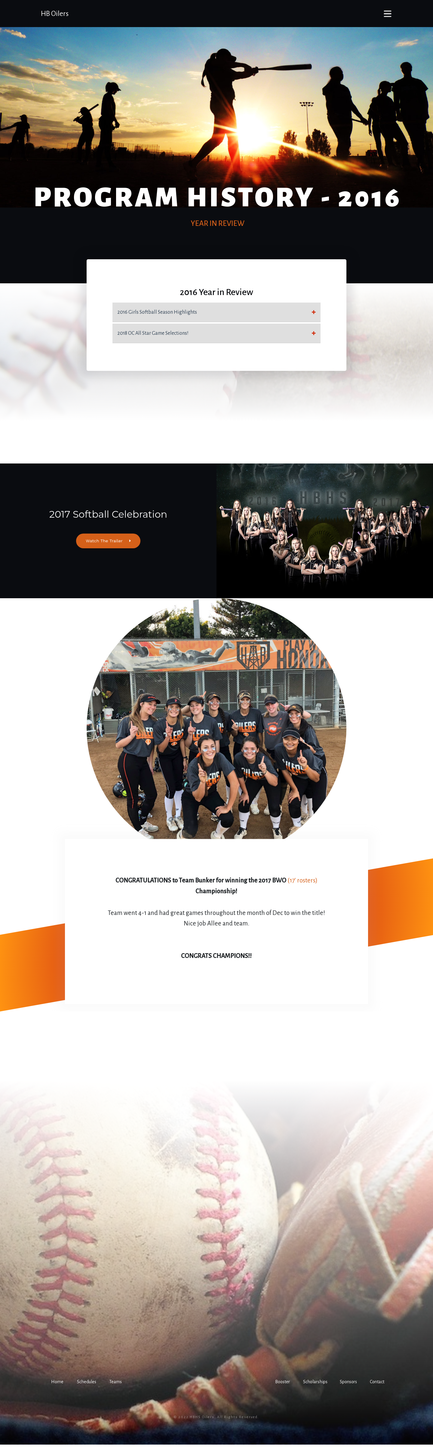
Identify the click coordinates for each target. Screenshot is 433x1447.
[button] (56, 1384)
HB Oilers (55, 13)
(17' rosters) (302, 882)
